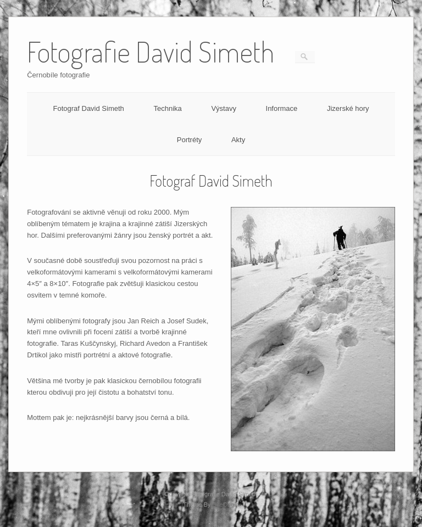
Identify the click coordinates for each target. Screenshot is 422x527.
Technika (167, 108)
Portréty (189, 140)
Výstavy (223, 108)
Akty (238, 140)
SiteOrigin (225, 504)
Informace (282, 108)
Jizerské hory (348, 108)
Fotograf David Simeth (88, 108)
